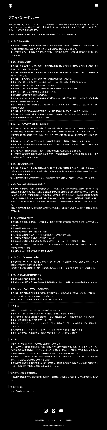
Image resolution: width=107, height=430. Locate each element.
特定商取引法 (39, 420)
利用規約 (69, 420)
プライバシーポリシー (55, 420)
